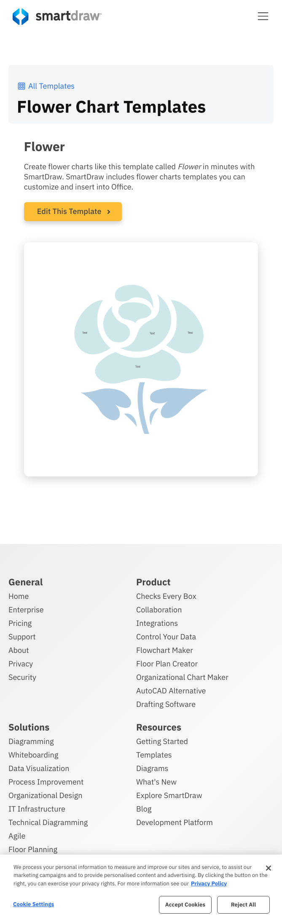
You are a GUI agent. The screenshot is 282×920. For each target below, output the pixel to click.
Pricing (20, 623)
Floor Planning (32, 849)
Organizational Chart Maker (182, 677)
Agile (16, 836)
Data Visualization (38, 768)
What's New (156, 782)
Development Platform (174, 822)
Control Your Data (166, 636)
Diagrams (152, 768)
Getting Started (162, 741)
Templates (154, 755)
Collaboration (159, 609)
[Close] (268, 868)
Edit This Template (69, 211)
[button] (263, 16)
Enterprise (26, 609)
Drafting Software (166, 704)
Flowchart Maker (164, 650)
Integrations (157, 623)
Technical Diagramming (48, 822)
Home (18, 596)
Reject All (243, 904)
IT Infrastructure (36, 809)
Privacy (20, 663)
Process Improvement (45, 782)
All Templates (46, 86)
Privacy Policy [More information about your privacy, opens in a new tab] (209, 883)
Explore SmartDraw (169, 795)
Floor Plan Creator (167, 663)
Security (22, 677)
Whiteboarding (33, 755)
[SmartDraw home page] (57, 16)
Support (22, 636)
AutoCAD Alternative (171, 690)
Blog (143, 809)
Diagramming (31, 741)
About (18, 650)
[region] (141, 887)
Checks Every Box (166, 596)
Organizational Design (45, 795)
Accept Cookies (185, 904)
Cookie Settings (33, 904)
